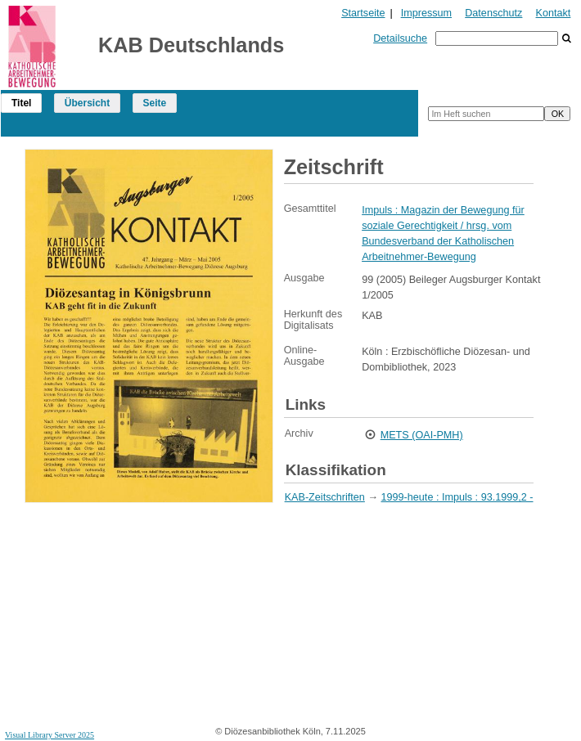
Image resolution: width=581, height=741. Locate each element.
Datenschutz (493, 13)
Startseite (363, 13)
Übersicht (87, 103)
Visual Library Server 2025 (49, 734)
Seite (155, 103)
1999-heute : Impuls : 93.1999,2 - (457, 497)
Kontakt (553, 13)
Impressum (426, 13)
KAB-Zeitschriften (325, 497)
